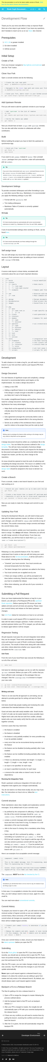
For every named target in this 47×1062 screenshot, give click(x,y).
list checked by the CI (31, 874)
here (7, 232)
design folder (6, 444)
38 (2, 348)
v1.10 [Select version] (32, 9)
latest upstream (9, 942)
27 (2, 327)
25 (2, 324)
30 (2, 333)
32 (2, 337)
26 (2, 326)
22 (2, 318)
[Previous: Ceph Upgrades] (2, 1034)
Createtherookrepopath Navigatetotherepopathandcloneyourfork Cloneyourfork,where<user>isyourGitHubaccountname (26, 89)
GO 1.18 (7, 42)
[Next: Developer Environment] (33, 1034)
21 (2, 316)
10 (2, 295)
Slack (30, 31)
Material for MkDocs (13, 1055)
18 (2, 311)
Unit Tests (8, 615)
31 (2, 335)
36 (2, 344)
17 (2, 309)
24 (2, 322)
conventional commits (27, 900)
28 (2, 329)
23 (2, 320)
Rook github (12, 952)
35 (2, 342)
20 (2, 314)
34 (2, 341)
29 (2, 331)
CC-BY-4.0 (35, 1044)
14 (2, 303)
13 (2, 301)
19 (2, 312)
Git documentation (22, 557)
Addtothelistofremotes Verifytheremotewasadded (26, 116)
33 (2, 339)
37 (2, 346)
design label (6, 469)
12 (2, 299)
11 (2, 297)
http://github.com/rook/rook (32, 65)
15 (2, 305)
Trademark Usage (25, 1051)
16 (2, 307)
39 (2, 350)
